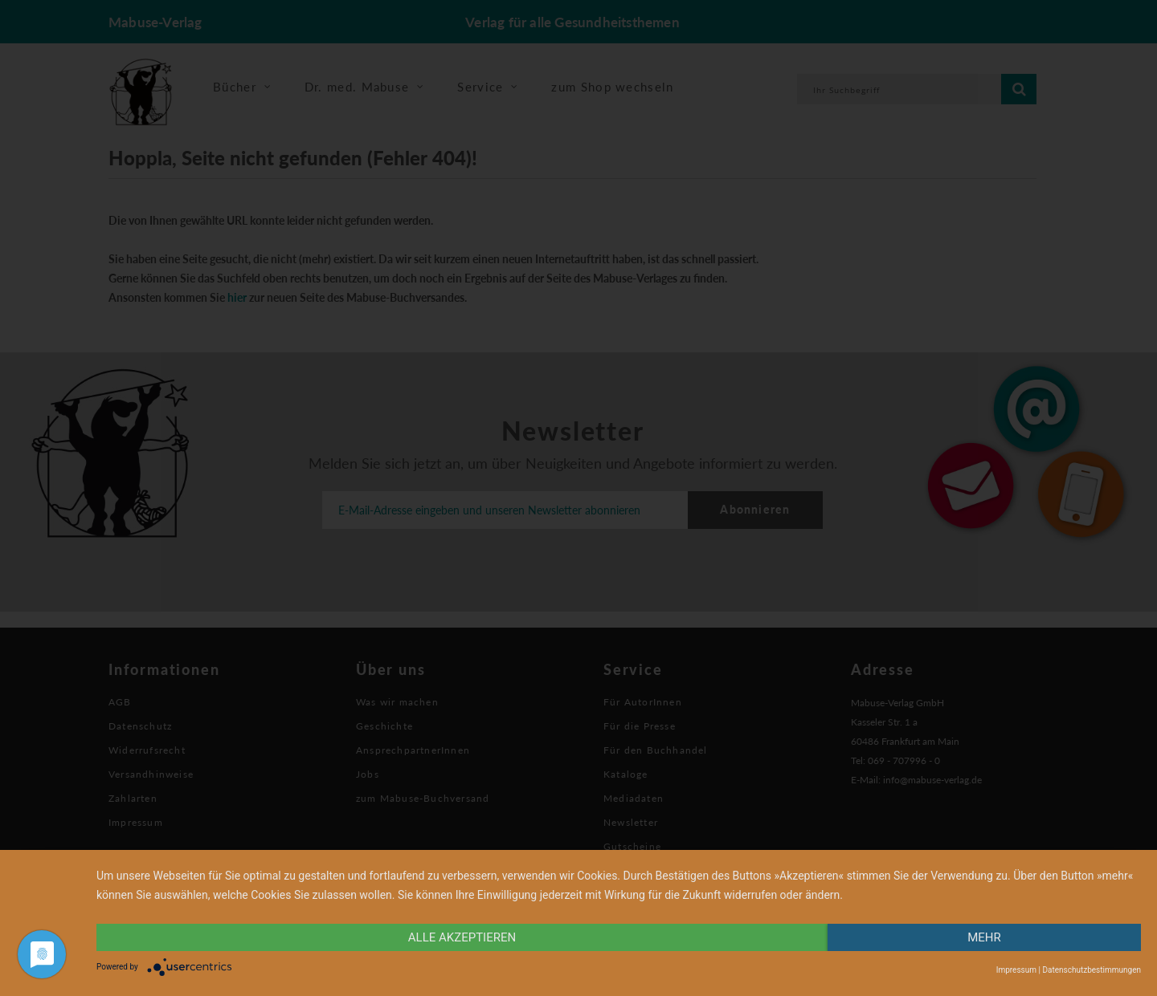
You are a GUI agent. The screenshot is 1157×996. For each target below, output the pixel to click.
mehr (984, 937)
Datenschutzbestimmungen (1091, 970)
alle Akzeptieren (462, 937)
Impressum (1016, 970)
